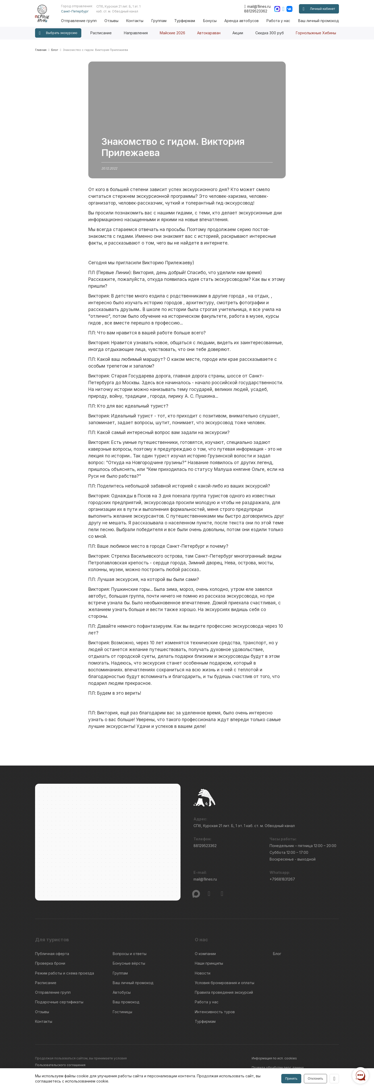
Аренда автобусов (241, 20)
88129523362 (255, 11)
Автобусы (122, 992)
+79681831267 (282, 879)
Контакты (135, 20)
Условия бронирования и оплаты (224, 982)
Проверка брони (50, 963)
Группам (159, 20)
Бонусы (210, 20)
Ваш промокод (126, 1001)
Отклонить (315, 1078)
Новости (202, 973)
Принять (291, 1078)
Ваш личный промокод (318, 20)
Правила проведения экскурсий (224, 992)
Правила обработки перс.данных (278, 1067)
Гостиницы (122, 1011)
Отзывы (112, 20)
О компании (205, 953)
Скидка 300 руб (269, 33)
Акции (237, 33)
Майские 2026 (172, 33)
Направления (136, 33)
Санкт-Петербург (75, 11)
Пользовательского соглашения (60, 1064)
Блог (277, 953)
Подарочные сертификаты (59, 1001)
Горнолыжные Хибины (316, 33)
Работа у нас (278, 20)
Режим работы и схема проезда (64, 973)
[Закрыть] (334, 1078)
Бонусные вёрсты (129, 963)
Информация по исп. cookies (274, 1058)
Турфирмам (185, 20)
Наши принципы (209, 963)
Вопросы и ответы (129, 953)
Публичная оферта (52, 953)
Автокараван (209, 33)
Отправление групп (79, 20)
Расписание (101, 33)
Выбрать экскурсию (58, 33)
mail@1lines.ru (257, 6)
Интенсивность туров (215, 1011)
